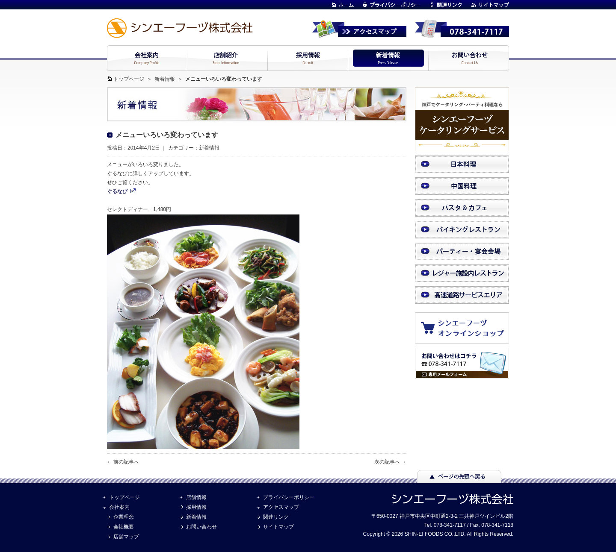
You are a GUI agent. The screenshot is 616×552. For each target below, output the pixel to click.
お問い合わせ (201, 527)
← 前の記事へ (123, 462)
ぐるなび (117, 191)
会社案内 (119, 507)
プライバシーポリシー (288, 497)
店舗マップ (126, 537)
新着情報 (164, 79)
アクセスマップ (281, 507)
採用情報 (196, 507)
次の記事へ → (390, 462)
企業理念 (123, 517)
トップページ (128, 79)
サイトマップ (278, 527)
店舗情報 (196, 497)
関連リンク (276, 517)
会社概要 (123, 527)
